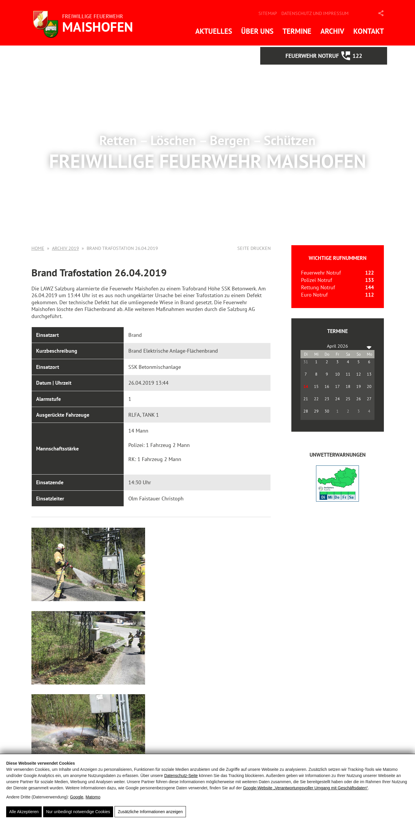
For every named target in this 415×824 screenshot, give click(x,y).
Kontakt (368, 31)
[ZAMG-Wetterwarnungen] (337, 499)
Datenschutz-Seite (181, 775)
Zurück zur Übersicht (66, 727)
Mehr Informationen (207, 191)
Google (76, 797)
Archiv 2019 (65, 248)
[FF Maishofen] (87, 23)
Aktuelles (213, 31)
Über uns (257, 31)
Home (37, 248)
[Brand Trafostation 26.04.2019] (80, 564)
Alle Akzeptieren (23, 812)
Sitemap (267, 13)
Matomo (92, 797)
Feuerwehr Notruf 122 (338, 55)
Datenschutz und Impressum (315, 13)
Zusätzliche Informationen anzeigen (150, 812)
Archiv (332, 31)
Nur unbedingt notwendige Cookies (78, 812)
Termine (297, 31)
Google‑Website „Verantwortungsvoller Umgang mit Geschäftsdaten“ (305, 788)
